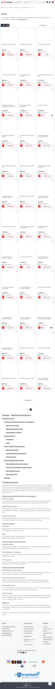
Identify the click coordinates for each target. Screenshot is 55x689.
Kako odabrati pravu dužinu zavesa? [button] (17, 464)
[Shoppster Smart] (47, 633)
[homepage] (8, 2)
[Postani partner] (47, 629)
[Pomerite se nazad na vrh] (50, 683)
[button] (19, 2)
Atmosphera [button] (9, 439)
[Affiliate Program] (47, 637)
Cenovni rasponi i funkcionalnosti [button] (14, 446)
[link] (50, 2)
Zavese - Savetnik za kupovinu (16, 415)
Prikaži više (28, 400)
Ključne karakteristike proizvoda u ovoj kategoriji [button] (19, 422)
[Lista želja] (47, 2)
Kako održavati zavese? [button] (13, 471)
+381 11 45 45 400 (28, 644)
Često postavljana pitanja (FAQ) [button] (14, 460)
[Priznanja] (45, 641)
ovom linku (22, 538)
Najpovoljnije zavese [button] (12, 450)
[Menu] (2, 2)
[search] (34, 2)
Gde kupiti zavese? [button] (11, 474)
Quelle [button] (8, 443)
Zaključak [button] (7, 478)
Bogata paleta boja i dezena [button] (14, 429)
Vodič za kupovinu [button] (23, 19)
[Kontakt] (45, 631)
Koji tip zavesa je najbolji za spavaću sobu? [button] (19, 467)
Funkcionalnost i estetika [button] (13, 432)
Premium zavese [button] (11, 457)
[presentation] (27, 2)
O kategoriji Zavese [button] (8, 418)
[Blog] (44, 635)
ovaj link (9, 530)
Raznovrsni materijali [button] (12, 425)
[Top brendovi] (46, 644)
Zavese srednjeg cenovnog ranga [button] (16, 453)
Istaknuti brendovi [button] (9, 436)
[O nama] (45, 626)
